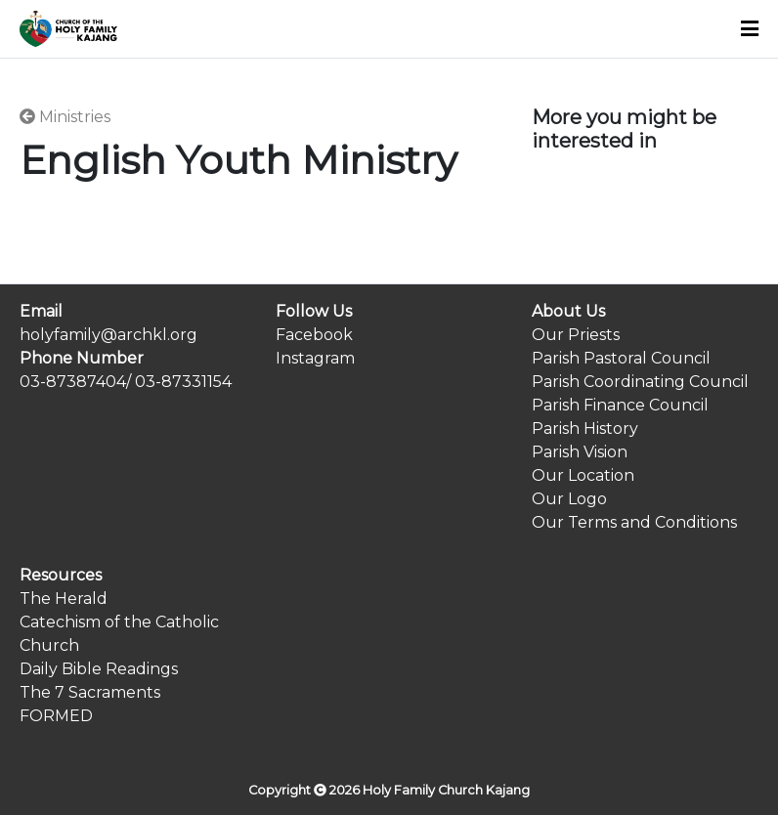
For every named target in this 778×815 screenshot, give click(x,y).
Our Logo (569, 499)
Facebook (314, 334)
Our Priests (576, 334)
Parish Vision (579, 452)
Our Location (583, 475)
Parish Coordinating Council (640, 381)
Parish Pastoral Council (621, 358)
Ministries (65, 116)
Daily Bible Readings (99, 669)
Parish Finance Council (620, 405)
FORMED (56, 716)
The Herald (64, 598)
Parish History (585, 428)
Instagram (315, 358)
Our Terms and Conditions (634, 522)
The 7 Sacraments (90, 692)
